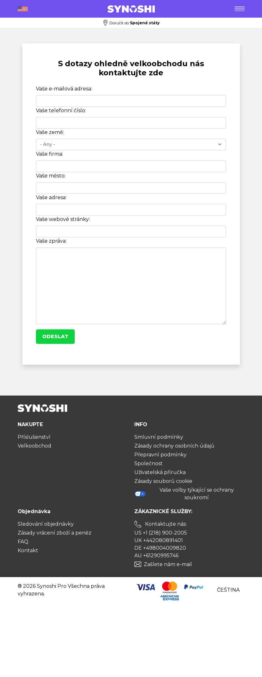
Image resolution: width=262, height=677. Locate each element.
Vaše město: (51, 176)
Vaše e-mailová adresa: (64, 89)
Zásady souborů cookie (163, 481)
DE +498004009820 (160, 548)
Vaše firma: (49, 154)
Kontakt (28, 550)
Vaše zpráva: (51, 241)
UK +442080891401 (158, 540)
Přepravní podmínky (160, 455)
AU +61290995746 (156, 555)
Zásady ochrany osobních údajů (174, 446)
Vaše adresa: (51, 197)
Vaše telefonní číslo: (61, 110)
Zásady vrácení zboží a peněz (54, 533)
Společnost (148, 463)
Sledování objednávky (46, 524)
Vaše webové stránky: (63, 219)
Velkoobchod (34, 446)
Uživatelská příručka (160, 472)
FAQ (23, 542)
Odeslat (55, 336)
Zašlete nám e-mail (168, 564)
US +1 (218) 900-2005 (160, 533)
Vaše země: (50, 132)
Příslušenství (34, 437)
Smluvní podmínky (158, 437)
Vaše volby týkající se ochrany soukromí (184, 494)
